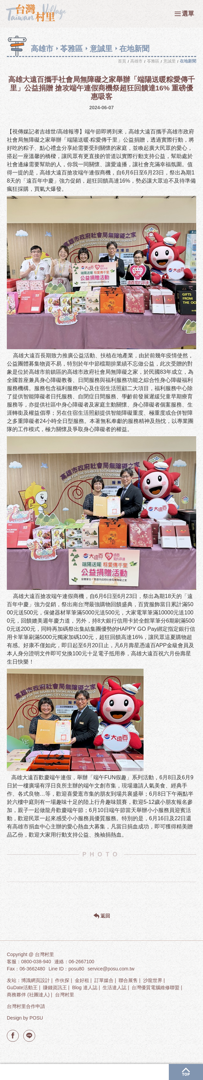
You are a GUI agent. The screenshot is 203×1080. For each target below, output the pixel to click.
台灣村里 (64, 994)
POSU (36, 1018)
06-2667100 (81, 961)
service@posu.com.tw (110, 968)
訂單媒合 (103, 980)
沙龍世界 (152, 980)
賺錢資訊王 (55, 987)
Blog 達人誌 (84, 987)
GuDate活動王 (22, 987)
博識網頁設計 (35, 980)
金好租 (82, 980)
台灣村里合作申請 (26, 1006)
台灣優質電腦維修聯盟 (155, 987)
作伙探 (62, 980)
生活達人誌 (114, 987)
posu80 (76, 968)
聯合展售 (128, 980)
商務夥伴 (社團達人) (28, 994)
